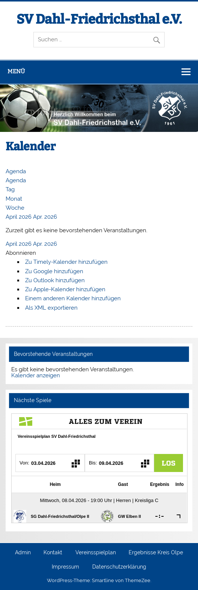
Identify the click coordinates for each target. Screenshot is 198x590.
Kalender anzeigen (35, 375)
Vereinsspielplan (95, 552)
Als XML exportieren (51, 307)
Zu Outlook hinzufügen (55, 280)
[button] (21, 253)
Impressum (65, 567)
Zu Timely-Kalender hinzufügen (66, 262)
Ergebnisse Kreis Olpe (156, 552)
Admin (23, 552)
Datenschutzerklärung (119, 567)
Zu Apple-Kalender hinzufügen (65, 289)
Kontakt (53, 552)
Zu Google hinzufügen (54, 271)
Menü (16, 71)
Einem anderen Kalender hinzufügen (73, 298)
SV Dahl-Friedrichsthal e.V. (99, 19)
